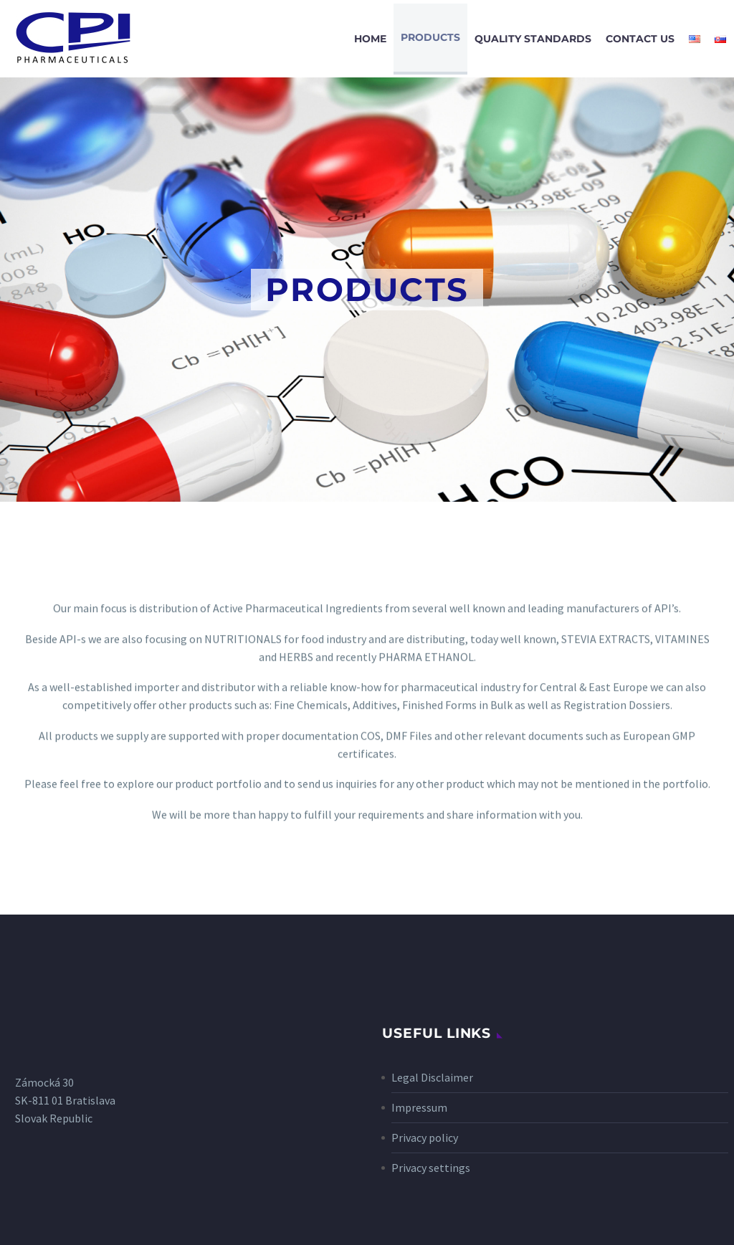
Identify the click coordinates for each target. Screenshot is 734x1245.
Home (370, 38)
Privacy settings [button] (430, 1167)
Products (430, 37)
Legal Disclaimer (432, 1077)
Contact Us (640, 38)
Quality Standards (533, 38)
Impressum (419, 1107)
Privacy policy (424, 1137)
